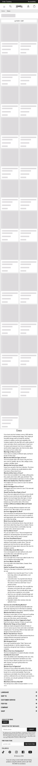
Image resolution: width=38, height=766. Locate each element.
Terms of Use (27, 735)
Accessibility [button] (32, 1)
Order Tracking (6, 1)
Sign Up (5, 722)
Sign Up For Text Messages (10, 726)
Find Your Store (7, 740)
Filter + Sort (19, 21)
